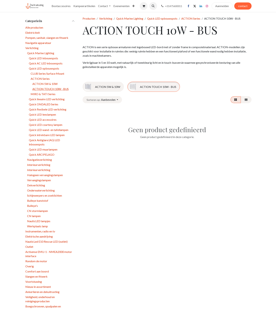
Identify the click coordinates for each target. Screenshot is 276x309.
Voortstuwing (33, 281)
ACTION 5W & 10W (45, 83)
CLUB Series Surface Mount (47, 73)
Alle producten (34, 27)
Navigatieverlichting (39, 159)
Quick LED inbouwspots (43, 58)
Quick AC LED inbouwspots (45, 63)
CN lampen (34, 216)
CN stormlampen (37, 210)
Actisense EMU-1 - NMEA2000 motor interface (48, 254)
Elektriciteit (32, 32)
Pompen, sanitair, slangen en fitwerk (46, 37)
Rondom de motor (36, 261)
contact (242, 6)
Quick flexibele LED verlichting (47, 109)
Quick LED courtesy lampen (45, 124)
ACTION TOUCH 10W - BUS (50, 89)
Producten (89, 18)
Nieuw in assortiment (38, 286)
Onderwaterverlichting (41, 190)
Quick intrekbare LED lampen (47, 135)
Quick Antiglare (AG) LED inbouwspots (44, 142)
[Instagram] (207, 6)
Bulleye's (32, 205)
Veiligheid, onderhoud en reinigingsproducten (40, 299)
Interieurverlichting (38, 164)
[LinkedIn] (201, 6)
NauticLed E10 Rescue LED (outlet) (46, 241)
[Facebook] (188, 6)
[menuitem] (61, 6)
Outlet (29, 246)
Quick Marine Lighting (40, 53)
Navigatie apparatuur (38, 42)
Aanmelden (222, 6)
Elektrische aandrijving (39, 236)
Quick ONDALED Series (43, 104)
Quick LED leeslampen (42, 114)
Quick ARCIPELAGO (41, 154)
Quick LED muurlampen (43, 149)
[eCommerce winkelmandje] (144, 6)
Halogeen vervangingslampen (45, 175)
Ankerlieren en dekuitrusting (42, 291)
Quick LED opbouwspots (44, 68)
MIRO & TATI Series (43, 94)
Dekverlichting (36, 185)
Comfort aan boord (37, 271)
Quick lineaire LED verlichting (47, 99)
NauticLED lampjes (38, 221)
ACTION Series (40, 78)
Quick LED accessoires (43, 119)
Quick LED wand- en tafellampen (48, 129)
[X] (194, 6)
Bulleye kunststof (37, 200)
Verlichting (32, 48)
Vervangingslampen (39, 180)
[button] (153, 6)
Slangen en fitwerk (36, 276)
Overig (29, 266)
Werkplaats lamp (37, 226)
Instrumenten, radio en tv (40, 231)
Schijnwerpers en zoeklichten (44, 195)
